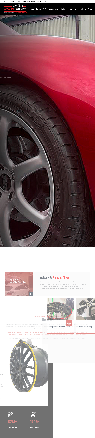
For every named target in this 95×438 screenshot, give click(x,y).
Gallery (63, 9)
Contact (70, 9)
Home (32, 9)
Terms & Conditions (80, 9)
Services (38, 9)
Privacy (90, 9)
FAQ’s (44, 9)
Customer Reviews (53, 9)
